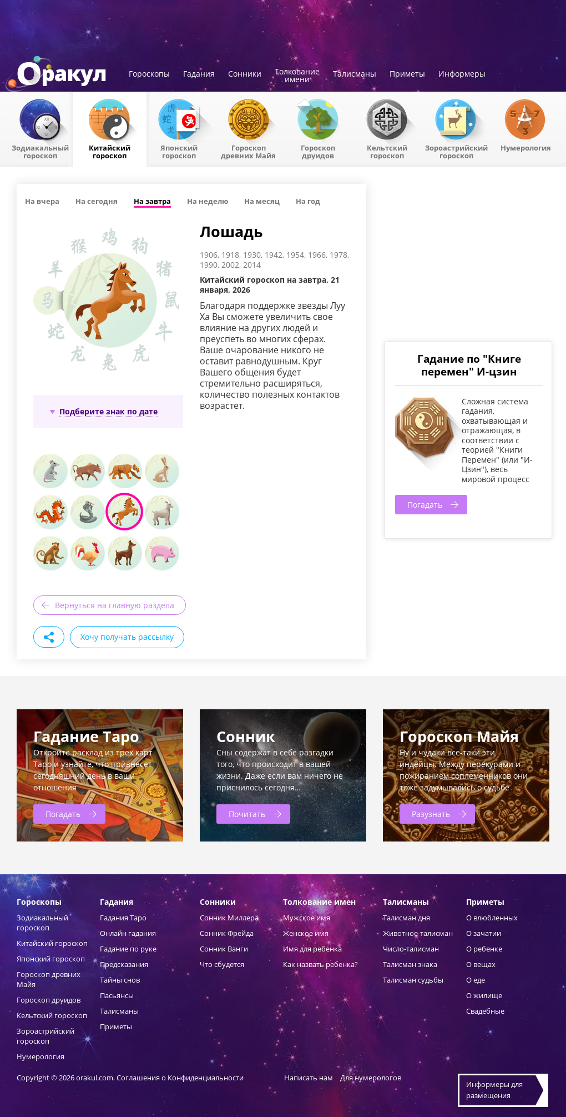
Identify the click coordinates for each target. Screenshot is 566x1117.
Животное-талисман (418, 933)
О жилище (484, 995)
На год (308, 201)
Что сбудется (222, 964)
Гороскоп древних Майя (248, 151)
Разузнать (431, 814)
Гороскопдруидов (318, 151)
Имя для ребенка (312, 949)
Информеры (462, 74)
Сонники (244, 74)
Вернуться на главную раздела (114, 605)
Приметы (407, 74)
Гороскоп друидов (48, 1000)
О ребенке (484, 949)
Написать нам (308, 1078)
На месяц (262, 201)
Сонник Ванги (224, 949)
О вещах (481, 964)
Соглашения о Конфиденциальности (181, 1078)
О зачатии (483, 933)
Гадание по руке (128, 949)
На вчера (42, 201)
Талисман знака (410, 964)
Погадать (424, 504)
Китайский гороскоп (109, 151)
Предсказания (124, 964)
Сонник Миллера (229, 918)
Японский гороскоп (179, 151)
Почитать (247, 814)
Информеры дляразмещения (494, 1089)
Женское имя (306, 933)
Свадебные (485, 1011)
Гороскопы (149, 74)
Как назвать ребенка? (320, 964)
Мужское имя (306, 918)
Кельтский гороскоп (387, 151)
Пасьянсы (117, 995)
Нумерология (526, 147)
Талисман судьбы (413, 980)
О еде (475, 980)
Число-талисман (411, 949)
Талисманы (354, 74)
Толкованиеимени (297, 76)
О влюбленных (492, 918)
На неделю (207, 201)
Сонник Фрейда (227, 933)
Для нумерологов (370, 1078)
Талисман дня (406, 918)
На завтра (152, 201)
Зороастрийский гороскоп (456, 151)
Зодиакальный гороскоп (40, 151)
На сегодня (96, 201)
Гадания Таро (123, 918)
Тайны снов (120, 980)
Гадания (199, 74)
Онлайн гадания (128, 933)
